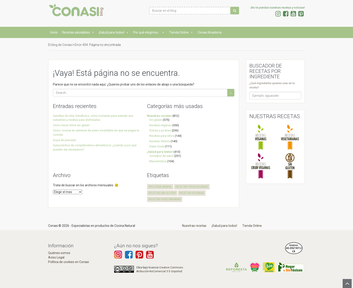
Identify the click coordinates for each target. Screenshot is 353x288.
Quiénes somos (59, 253)
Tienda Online (181, 32)
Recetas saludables (78, 32)
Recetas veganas (160, 125)
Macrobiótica (158, 161)
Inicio (54, 32)
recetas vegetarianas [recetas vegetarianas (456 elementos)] (165, 199)
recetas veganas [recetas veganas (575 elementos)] (191, 193)
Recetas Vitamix (159, 141)
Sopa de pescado (64, 140)
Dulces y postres (160, 130)
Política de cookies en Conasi (68, 262)
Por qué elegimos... (149, 32)
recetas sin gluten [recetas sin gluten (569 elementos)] (162, 193)
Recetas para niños (161, 135)
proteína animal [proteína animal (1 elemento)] (160, 186)
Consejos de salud (161, 156)
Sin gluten (155, 120)
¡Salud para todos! (114, 32)
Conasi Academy (210, 32)
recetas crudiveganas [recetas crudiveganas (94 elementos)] (192, 186)
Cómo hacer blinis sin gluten (71, 125)
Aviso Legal (56, 257)
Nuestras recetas (159, 115)
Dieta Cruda (156, 146)
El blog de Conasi (60, 45)
